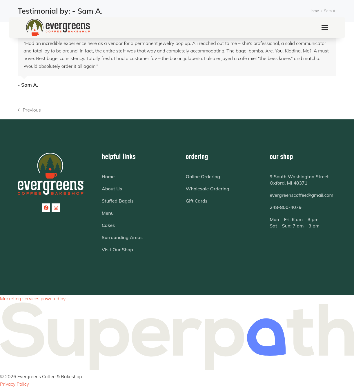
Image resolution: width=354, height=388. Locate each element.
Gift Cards (196, 201)
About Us (112, 189)
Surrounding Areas (122, 237)
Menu (108, 213)
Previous (29, 110)
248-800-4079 (286, 207)
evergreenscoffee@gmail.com (301, 195)
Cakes (108, 225)
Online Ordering (203, 176)
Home (108, 176)
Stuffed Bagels (118, 201)
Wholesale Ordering (207, 189)
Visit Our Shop (117, 249)
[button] (325, 27)
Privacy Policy (14, 384)
